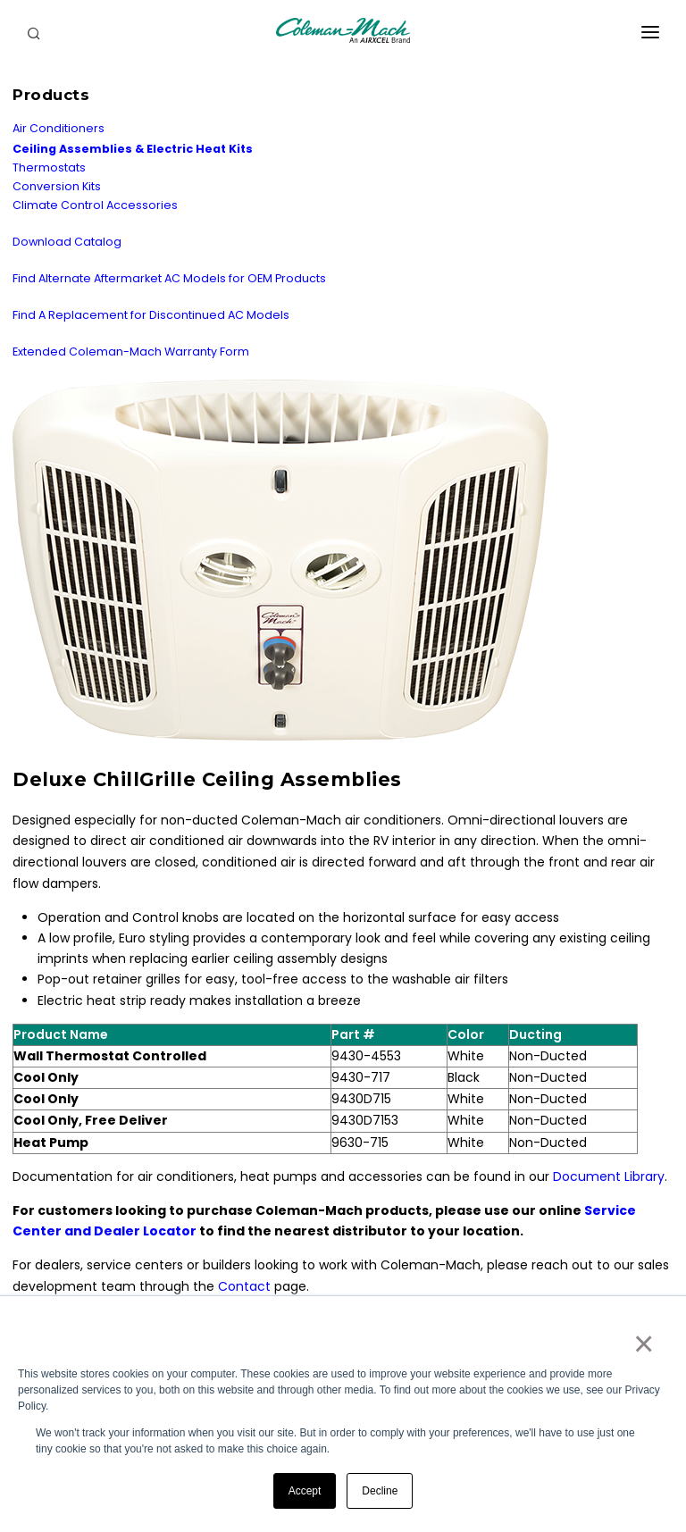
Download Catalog (67, 241)
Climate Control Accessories (95, 205)
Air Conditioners (59, 128)
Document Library (609, 1176)
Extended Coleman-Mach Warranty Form (131, 351)
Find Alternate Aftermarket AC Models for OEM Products (169, 278)
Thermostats (49, 167)
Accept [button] (305, 1491)
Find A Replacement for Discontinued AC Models (151, 314)
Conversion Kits (57, 186)
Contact (244, 1286)
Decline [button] (379, 1491)
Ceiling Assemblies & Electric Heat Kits (133, 148)
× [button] (642, 1343)
